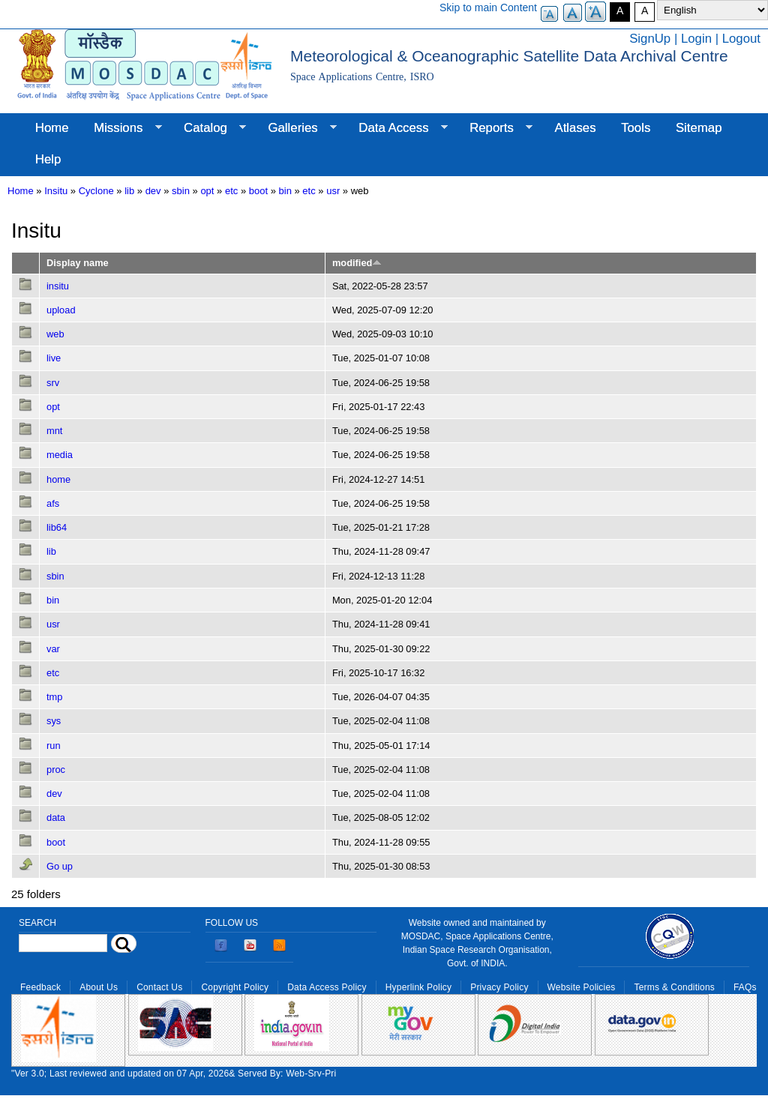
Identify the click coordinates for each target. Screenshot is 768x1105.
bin (285, 190)
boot (258, 190)
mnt (54, 430)
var (53, 648)
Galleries (296, 128)
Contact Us (159, 987)
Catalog (208, 128)
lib (129, 190)
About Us (99, 987)
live (53, 358)
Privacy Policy (499, 987)
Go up (59, 866)
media (59, 454)
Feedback (40, 987)
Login (696, 38)
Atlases (575, 128)
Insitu (56, 190)
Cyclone (96, 190)
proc (55, 769)
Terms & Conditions (674, 987)
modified (357, 262)
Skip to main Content (488, 7)
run (53, 745)
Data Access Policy (327, 987)
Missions (121, 128)
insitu (57, 286)
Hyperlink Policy (419, 987)
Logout (741, 38)
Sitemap (699, 128)
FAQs (745, 987)
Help (48, 159)
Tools (635, 128)
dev (153, 190)
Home (52, 128)
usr (333, 190)
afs (52, 503)
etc (231, 190)
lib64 (56, 527)
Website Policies (582, 987)
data (55, 817)
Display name (77, 262)
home (58, 479)
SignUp (649, 38)
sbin (181, 190)
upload (61, 310)
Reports (494, 128)
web (55, 334)
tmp (54, 696)
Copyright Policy (234, 987)
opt (207, 190)
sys (53, 720)
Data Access (396, 128)
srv (52, 382)
